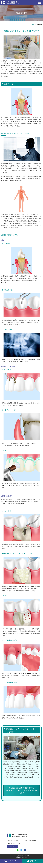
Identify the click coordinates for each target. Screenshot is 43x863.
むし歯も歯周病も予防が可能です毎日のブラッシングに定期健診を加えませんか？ (21, 790)
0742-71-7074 (10, 861)
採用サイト (32, 861)
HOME (32, 24)
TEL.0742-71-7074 (14, 843)
